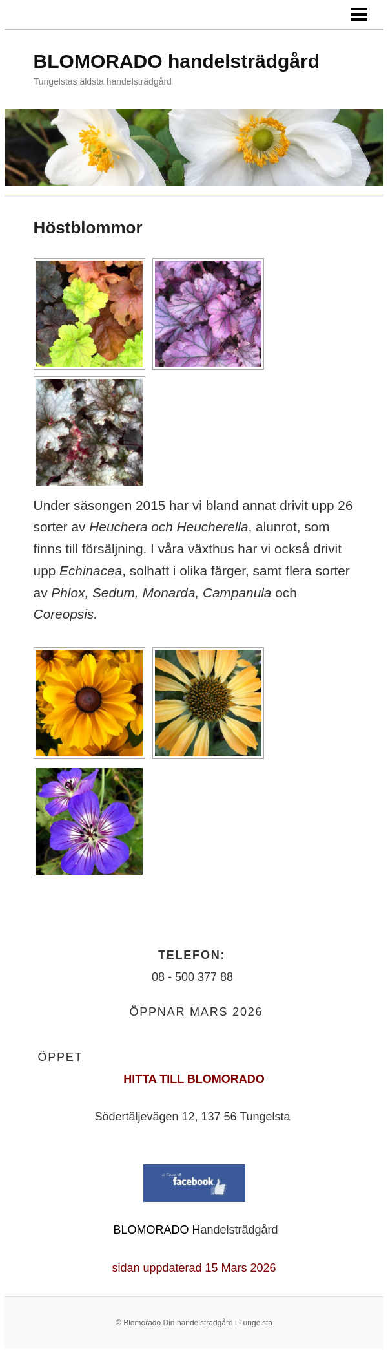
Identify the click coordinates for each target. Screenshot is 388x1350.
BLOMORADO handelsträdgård (177, 61)
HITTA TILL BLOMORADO (194, 1079)
